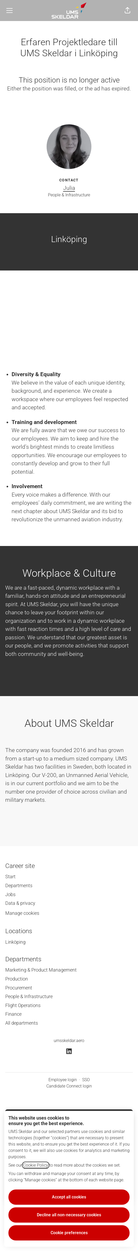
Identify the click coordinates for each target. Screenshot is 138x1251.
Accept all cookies (69, 1196)
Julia (69, 188)
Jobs (10, 894)
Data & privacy (20, 903)
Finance (13, 1014)
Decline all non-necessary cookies (69, 1214)
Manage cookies (22, 913)
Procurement (18, 987)
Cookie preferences (69, 1232)
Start (10, 876)
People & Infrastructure (29, 996)
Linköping (15, 942)
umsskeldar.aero (69, 1040)
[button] (127, 10)
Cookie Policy (35, 1165)
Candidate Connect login (69, 1086)
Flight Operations (23, 1005)
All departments (21, 1023)
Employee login (62, 1079)
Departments (18, 885)
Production (16, 979)
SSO (86, 1079)
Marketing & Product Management (41, 970)
